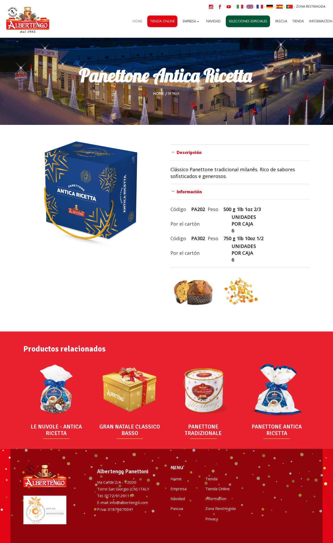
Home (158, 94)
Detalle (174, 93)
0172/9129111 (118, 495)
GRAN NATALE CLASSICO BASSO (129, 430)
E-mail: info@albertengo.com (122, 502)
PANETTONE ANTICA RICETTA (277, 430)
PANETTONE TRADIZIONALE (203, 430)
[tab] (240, 152)
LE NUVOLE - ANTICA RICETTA (56, 430)
